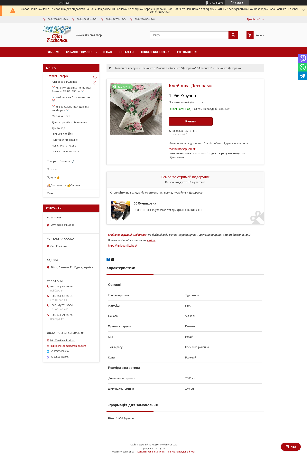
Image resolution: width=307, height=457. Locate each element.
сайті (151, 240)
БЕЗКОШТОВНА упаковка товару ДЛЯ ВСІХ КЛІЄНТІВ (168, 210)
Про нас (52, 169)
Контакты (126, 52)
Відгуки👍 (53, 177)
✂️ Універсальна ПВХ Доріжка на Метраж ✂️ (70, 108)
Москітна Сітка (61, 116)
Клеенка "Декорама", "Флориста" (191, 68)
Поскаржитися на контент (150, 451)
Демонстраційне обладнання (70, 122)
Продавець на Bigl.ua (153, 448)
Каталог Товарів (57, 76)
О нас (107, 52)
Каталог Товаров (79, 52)
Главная (53, 52)
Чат (290, 447)
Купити (190, 121)
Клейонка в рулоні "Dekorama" (127, 234)
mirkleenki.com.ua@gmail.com (68, 345)
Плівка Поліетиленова (65, 151)
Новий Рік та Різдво (64, 145)
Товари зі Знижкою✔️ (61, 161)
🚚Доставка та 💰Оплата (63, 185)
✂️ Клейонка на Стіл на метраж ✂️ (71, 99)
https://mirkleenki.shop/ (122, 245)
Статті (51, 193)
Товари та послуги (126, 68)
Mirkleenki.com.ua (155, 52)
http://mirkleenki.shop (62, 340)
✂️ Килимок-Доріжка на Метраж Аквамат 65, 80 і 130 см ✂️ (71, 89)
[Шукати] (233, 35)
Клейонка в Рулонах (154, 68)
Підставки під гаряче (65, 139)
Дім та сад (58, 128)
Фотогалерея (186, 52)
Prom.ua (172, 444)
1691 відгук (216, 2)
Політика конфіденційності (180, 451)
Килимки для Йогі (62, 133)
